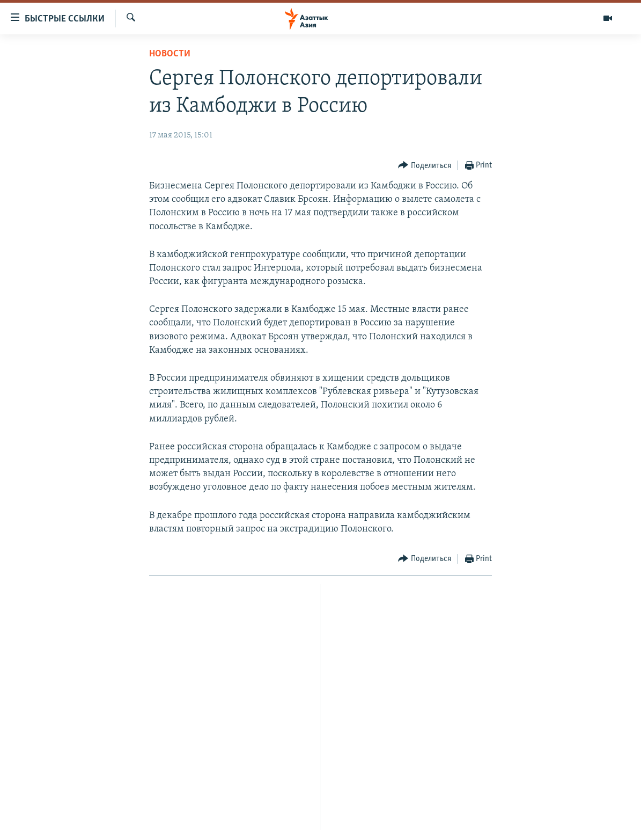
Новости (169, 54)
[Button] (424, 165)
